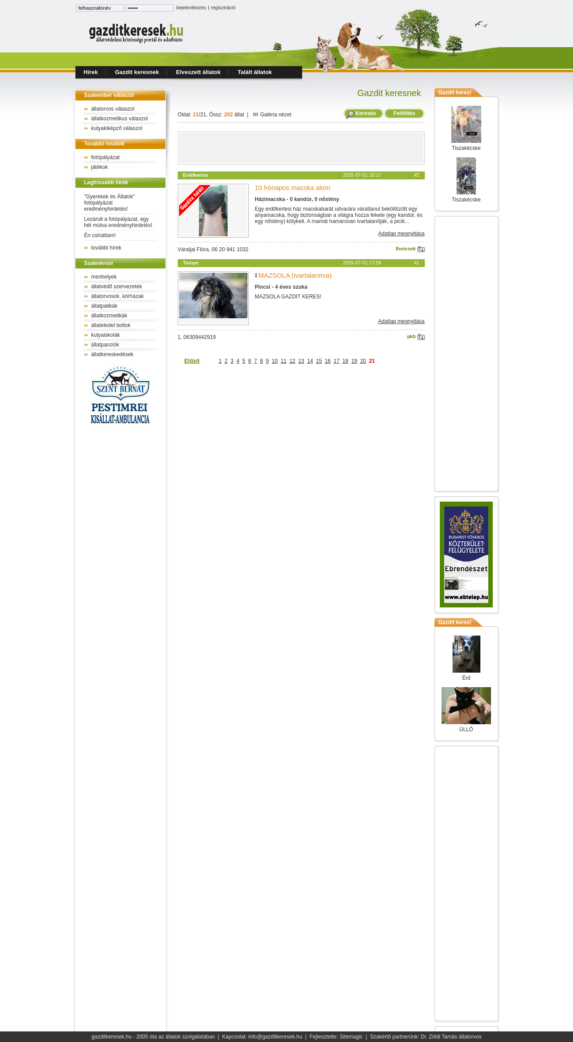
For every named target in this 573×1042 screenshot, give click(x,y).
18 (345, 361)
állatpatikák (104, 306)
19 (354, 361)
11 (283, 361)
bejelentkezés (191, 7)
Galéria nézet (272, 115)
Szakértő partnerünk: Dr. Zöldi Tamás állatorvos (426, 1037)
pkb (416, 336)
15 (319, 361)
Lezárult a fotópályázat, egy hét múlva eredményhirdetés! (118, 222)
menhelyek (104, 277)
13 (301, 361)
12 (292, 361)
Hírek (91, 72)
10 (274, 361)
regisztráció (223, 7)
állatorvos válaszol (113, 109)
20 (363, 361)
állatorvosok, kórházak (117, 296)
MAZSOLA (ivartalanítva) (295, 275)
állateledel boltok (111, 325)
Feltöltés (404, 113)
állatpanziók (105, 345)
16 (327, 361)
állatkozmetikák (109, 316)
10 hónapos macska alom (292, 187)
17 (336, 361)
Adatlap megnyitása (401, 234)
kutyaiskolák (105, 335)
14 (310, 361)
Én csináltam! (100, 235)
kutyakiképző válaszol (116, 128)
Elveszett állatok (198, 72)
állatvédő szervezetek (116, 286)
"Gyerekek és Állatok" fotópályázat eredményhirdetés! (109, 203)
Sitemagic (351, 1037)
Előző (192, 360)
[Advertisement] (301, 148)
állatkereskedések (112, 354)
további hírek (106, 248)
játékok (99, 167)
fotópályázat (105, 157)
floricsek (410, 248)
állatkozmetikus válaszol (119, 118)
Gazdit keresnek (137, 72)
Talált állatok (255, 72)
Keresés (366, 113)
